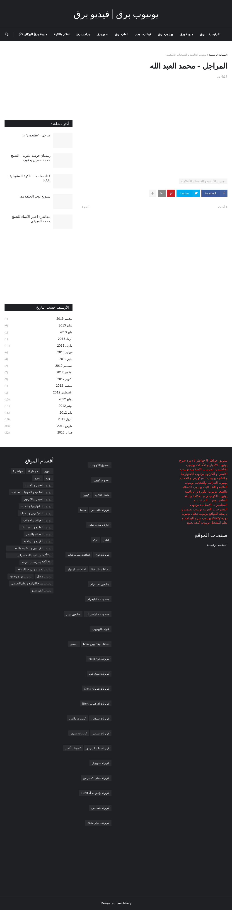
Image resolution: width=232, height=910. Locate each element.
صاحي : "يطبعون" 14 (36, 135)
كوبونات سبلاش (100, 718)
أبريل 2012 (38, 419)
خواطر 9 (199, 460)
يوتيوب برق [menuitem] (165, 34)
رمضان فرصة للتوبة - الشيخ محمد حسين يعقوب (31, 157)
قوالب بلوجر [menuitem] (143, 34)
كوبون (86, 495)
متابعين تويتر (73, 614)
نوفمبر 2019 (38, 319)
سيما (83, 510)
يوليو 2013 (38, 326)
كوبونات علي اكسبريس (96, 778)
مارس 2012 (38, 426)
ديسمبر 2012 (38, 366)
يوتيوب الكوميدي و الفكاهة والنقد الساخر (33, 549)
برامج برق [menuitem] (83, 34)
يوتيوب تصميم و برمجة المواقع (34, 569)
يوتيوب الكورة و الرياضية (201, 491)
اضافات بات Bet (100, 569)
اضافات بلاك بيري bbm (96, 644)
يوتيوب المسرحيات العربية (36, 562)
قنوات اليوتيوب (100, 629)
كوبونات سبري (79, 733)
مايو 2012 (38, 413)
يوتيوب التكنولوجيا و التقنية (36, 506)
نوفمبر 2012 (38, 372)
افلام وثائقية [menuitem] (62, 34)
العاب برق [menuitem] (121, 34)
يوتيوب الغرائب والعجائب (210, 482)
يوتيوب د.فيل (199, 513)
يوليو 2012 (38, 399)
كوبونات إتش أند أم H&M (95, 793)
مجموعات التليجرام (98, 599)
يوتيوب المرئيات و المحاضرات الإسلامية (34, 556)
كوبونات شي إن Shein (96, 688)
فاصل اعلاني (102, 495)
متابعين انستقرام (99, 584)
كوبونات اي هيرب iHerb (95, 703)
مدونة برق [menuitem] (186, 34)
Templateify (123, 903)
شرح (182, 460)
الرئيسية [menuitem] (214, 34)
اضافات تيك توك (77, 569)
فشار (106, 539)
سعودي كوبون (101, 480)
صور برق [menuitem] (102, 34)
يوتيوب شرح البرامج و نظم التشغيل (31, 583)
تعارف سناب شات (99, 524)
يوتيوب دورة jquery (20, 576)
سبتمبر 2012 (38, 386)
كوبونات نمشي (101, 733)
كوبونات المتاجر (100, 510)
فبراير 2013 (38, 352)
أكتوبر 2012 (38, 379)
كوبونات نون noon (99, 658)
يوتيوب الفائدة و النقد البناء (36, 527)
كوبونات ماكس (77, 718)
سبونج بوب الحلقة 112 (35, 196)
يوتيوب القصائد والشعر (38, 534)
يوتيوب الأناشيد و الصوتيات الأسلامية (186, 54)
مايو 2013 (38, 332)
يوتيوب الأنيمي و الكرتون (37, 499)
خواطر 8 (211, 460)
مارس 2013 (38, 346)
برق (95, 539)
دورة (189, 460)
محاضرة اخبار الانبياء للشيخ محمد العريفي (31, 218)
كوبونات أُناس (73, 748)
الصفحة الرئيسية (218, 54)
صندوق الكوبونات (99, 465)
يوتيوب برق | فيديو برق (116, 13)
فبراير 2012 (38, 433)
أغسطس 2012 (38, 393)
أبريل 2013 (38, 339)
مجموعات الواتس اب (97, 614)
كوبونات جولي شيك (98, 822)
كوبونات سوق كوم (99, 673)
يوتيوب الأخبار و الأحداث (211, 465)
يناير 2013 (38, 359)
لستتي (73, 644)
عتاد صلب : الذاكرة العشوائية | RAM (29, 178)
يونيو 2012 (38, 406)
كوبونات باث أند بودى (97, 748)
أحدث (221, 207)
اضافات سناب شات (79, 554)
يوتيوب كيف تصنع (198, 522)
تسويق (222, 460)
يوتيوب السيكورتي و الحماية (198, 478)
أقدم (86, 207)
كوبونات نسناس (100, 808)
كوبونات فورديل (100, 763)
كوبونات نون (102, 554)
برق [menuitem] (202, 34)
